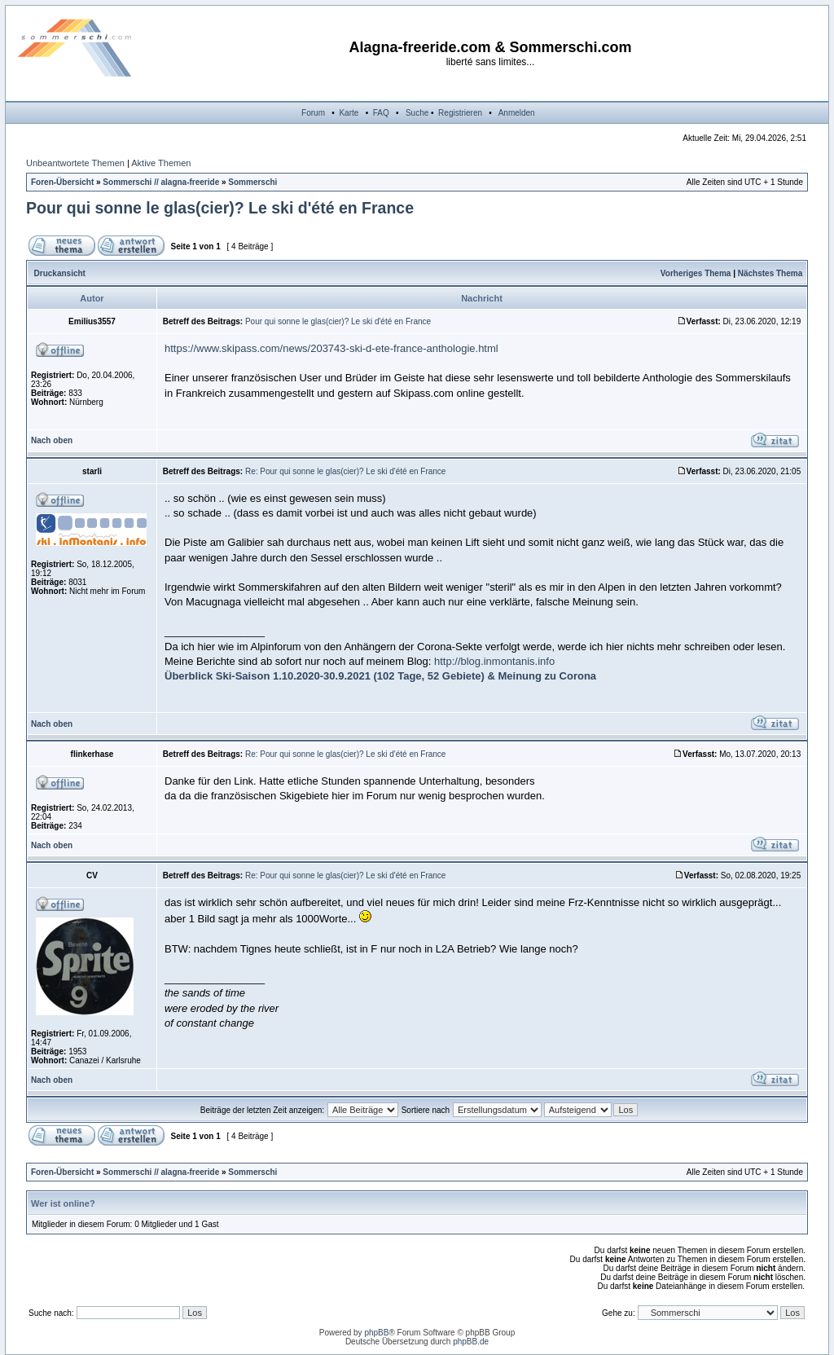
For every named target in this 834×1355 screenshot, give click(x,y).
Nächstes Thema (770, 273)
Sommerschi (252, 182)
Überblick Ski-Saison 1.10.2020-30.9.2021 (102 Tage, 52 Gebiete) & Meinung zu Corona (380, 676)
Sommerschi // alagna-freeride (161, 182)
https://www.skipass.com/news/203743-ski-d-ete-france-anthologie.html (331, 348)
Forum (313, 112)
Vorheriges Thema (696, 273)
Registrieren (460, 112)
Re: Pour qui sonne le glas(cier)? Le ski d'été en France (345, 471)
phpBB (376, 1332)
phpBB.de (471, 1341)
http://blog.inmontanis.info (494, 661)
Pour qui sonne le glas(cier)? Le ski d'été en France (220, 208)
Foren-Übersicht (62, 182)
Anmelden (516, 112)
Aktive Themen (161, 163)
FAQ (381, 112)
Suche (417, 112)
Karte (348, 112)
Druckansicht (60, 273)
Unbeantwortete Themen (75, 163)
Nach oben (51, 440)
